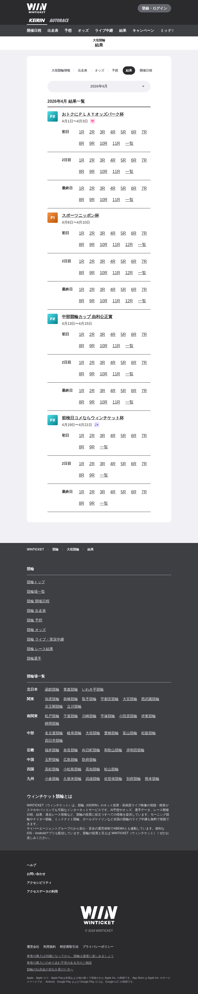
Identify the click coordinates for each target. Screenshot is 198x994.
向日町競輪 (91, 750)
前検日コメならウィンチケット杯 (93, 418)
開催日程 (34, 30)
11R (116, 143)
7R (144, 132)
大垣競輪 (93, 733)
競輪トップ (36, 582)
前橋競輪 (70, 699)
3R (102, 132)
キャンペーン (143, 30)
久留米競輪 (72, 779)
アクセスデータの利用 (42, 891)
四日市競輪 (54, 740)
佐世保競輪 (113, 779)
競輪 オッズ (36, 630)
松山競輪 (111, 769)
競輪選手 (34, 658)
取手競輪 (89, 699)
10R (103, 143)
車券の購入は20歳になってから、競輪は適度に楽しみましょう (70, 956)
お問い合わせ (36, 874)
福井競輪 (52, 750)
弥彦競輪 (52, 699)
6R (133, 132)
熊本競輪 (152, 779)
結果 (122, 30)
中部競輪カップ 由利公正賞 (87, 316)
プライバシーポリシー (97, 947)
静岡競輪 (52, 723)
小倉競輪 (52, 779)
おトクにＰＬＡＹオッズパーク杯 (93, 114)
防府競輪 (89, 760)
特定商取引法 (69, 947)
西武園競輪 (150, 699)
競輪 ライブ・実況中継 (45, 639)
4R (112, 132)
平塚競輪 (108, 716)
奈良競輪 (70, 750)
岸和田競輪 (135, 750)
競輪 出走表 (36, 611)
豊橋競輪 (111, 733)
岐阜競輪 (74, 733)
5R (123, 132)
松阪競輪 (148, 733)
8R (81, 143)
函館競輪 (52, 689)
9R (91, 143)
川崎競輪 (89, 716)
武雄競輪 (93, 779)
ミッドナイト (171, 30)
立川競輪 (74, 706)
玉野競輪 (52, 760)
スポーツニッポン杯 (80, 215)
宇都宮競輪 (110, 699)
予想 (68, 30)
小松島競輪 (72, 769)
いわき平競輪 (93, 689)
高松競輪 (52, 769)
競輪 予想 (34, 620)
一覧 (129, 143)
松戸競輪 (52, 716)
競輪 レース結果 (40, 649)
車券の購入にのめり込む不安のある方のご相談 (59, 963)
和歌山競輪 (113, 750)
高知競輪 (93, 769)
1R (81, 132)
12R (129, 244)
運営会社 (33, 947)
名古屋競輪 (54, 733)
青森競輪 (70, 689)
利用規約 (49, 947)
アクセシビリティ (39, 883)
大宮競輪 (130, 699)
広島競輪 (70, 760)
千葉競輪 (70, 716)
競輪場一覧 (36, 591)
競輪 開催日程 (38, 601)
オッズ (83, 30)
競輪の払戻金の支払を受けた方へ (50, 969)
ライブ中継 (104, 30)
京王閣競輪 (54, 706)
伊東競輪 (148, 716)
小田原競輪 (128, 716)
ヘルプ (31, 865)
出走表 (52, 30)
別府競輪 (133, 779)
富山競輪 (130, 733)
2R (91, 132)
